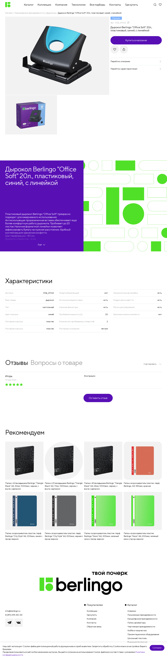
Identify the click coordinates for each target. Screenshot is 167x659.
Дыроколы (51, 13)
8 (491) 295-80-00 (13, 615)
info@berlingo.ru (12, 611)
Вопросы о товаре (56, 362)
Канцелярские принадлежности (30, 13)
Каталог (9, 13)
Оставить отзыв (98, 397)
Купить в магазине (136, 40)
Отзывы (16, 362)
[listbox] (153, 364)
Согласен (157, 648)
